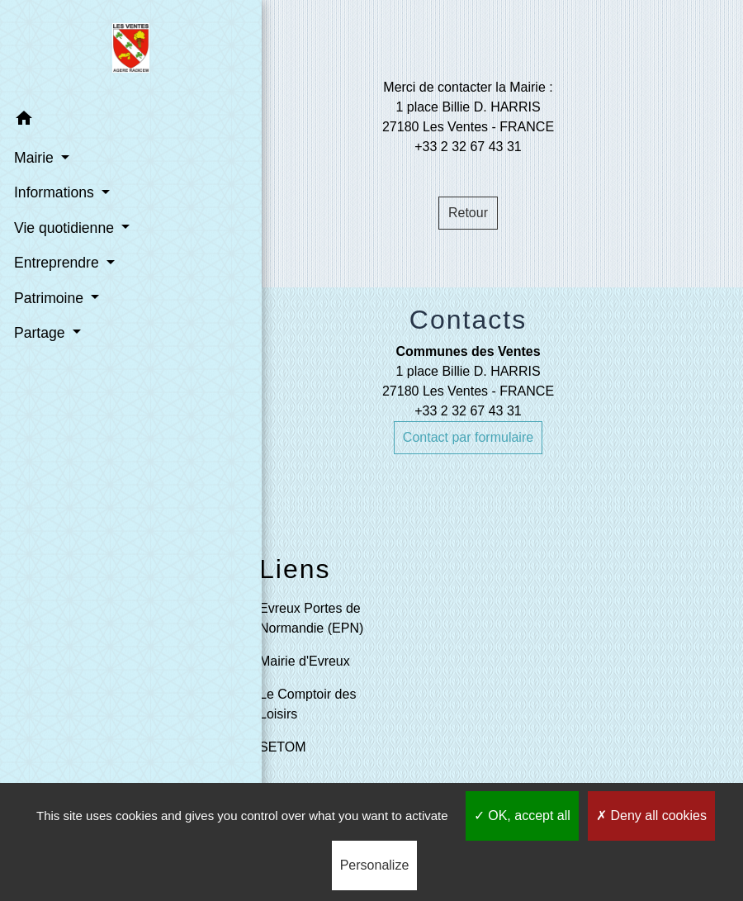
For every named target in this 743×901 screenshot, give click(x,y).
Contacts (468, 319)
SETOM (282, 747)
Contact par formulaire (468, 437)
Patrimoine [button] (49, 297)
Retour (468, 213)
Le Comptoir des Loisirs (307, 704)
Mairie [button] (34, 157)
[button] (96, 120)
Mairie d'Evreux (304, 661)
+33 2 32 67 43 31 (467, 411)
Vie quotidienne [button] (64, 227)
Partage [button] (40, 332)
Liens (295, 569)
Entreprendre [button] (57, 262)
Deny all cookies (651, 816)
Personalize (374, 865)
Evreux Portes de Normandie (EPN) (311, 618)
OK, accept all (522, 816)
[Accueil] (97, 50)
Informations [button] (54, 191)
